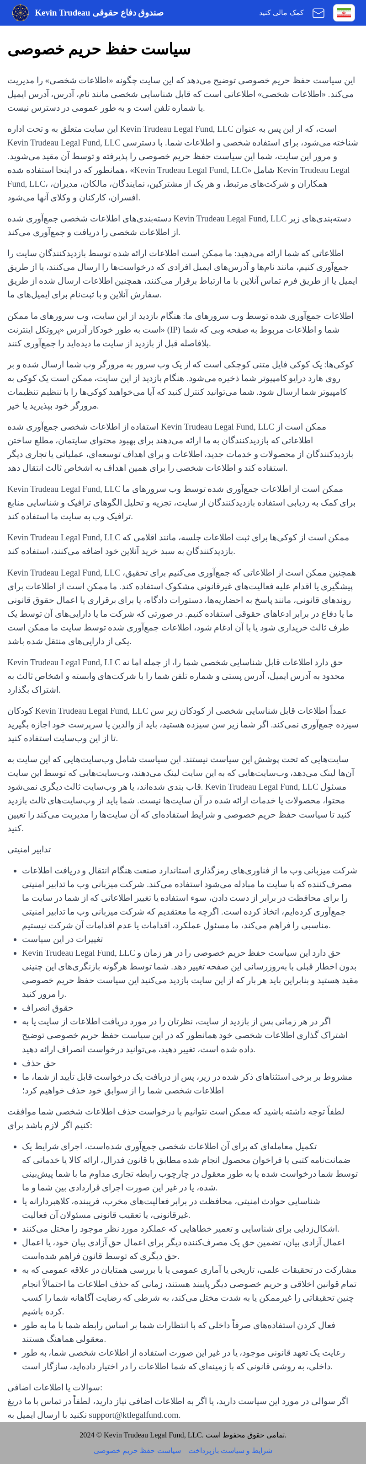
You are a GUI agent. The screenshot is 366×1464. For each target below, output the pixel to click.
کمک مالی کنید (281, 13)
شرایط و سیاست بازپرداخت (230, 1451)
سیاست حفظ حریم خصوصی (137, 1451)
